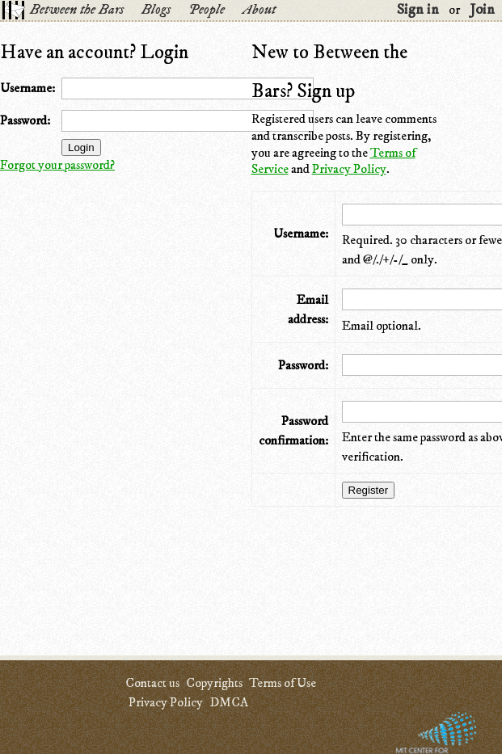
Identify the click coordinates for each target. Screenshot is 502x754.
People (206, 10)
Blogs (156, 10)
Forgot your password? (57, 165)
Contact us (152, 683)
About (259, 10)
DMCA (228, 702)
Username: (27, 88)
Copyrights (214, 683)
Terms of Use (282, 683)
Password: (25, 120)
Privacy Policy (349, 169)
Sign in (418, 10)
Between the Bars (77, 10)
